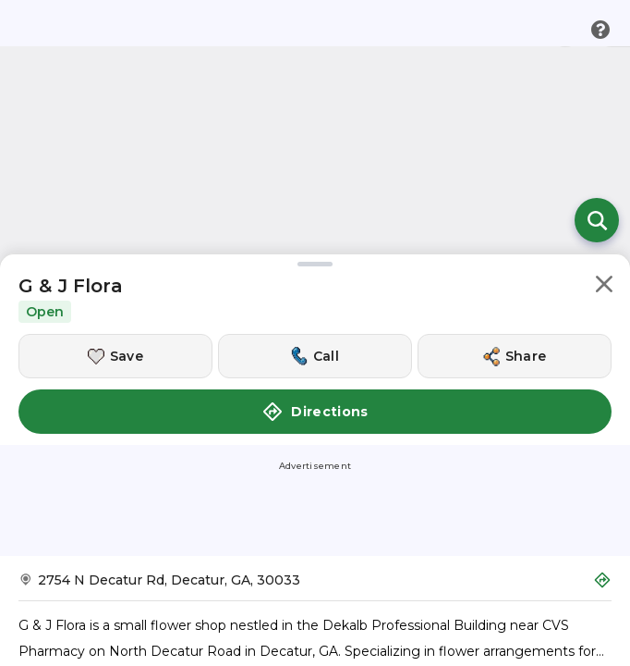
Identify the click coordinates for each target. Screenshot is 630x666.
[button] (604, 287)
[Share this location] (515, 356)
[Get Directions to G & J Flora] (315, 586)
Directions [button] (315, 412)
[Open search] (597, 220)
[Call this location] (315, 356)
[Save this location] (115, 356)
